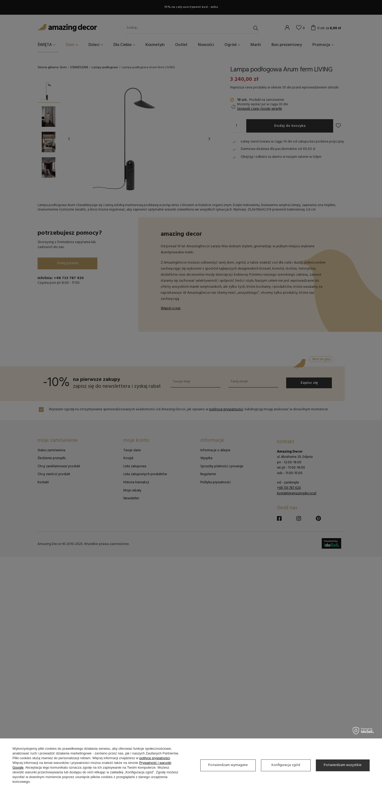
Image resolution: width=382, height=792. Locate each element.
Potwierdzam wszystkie (343, 765)
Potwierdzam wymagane (228, 765)
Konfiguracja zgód (285, 765)
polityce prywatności (154, 758)
